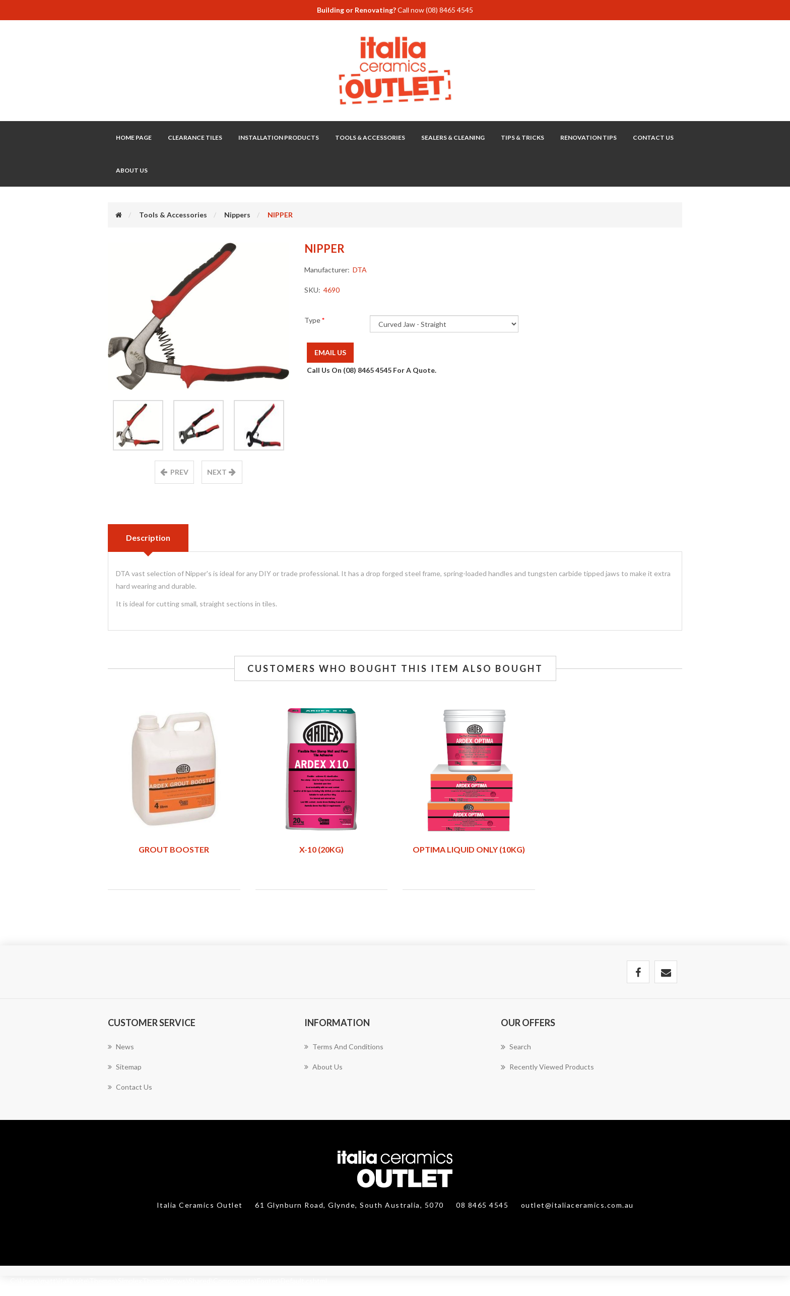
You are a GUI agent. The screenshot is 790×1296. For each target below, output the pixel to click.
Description (148, 537)
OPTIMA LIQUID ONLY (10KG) (469, 849)
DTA (360, 269)
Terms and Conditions (343, 1046)
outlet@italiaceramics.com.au (577, 1205)
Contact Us (653, 137)
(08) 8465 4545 (449, 10)
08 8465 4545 (483, 1205)
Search (516, 1047)
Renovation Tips (588, 137)
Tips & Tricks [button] (522, 137)
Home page (134, 137)
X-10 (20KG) (321, 849)
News (121, 1046)
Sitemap (125, 1066)
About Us (132, 170)
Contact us (130, 1087)
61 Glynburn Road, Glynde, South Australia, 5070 (350, 1205)
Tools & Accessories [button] (370, 137)
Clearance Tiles (195, 137)
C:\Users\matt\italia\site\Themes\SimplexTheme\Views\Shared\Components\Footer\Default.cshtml (168, 1280)
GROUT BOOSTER (174, 849)
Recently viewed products (547, 1067)
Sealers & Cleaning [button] (453, 137)
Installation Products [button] (278, 137)
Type (313, 320)
